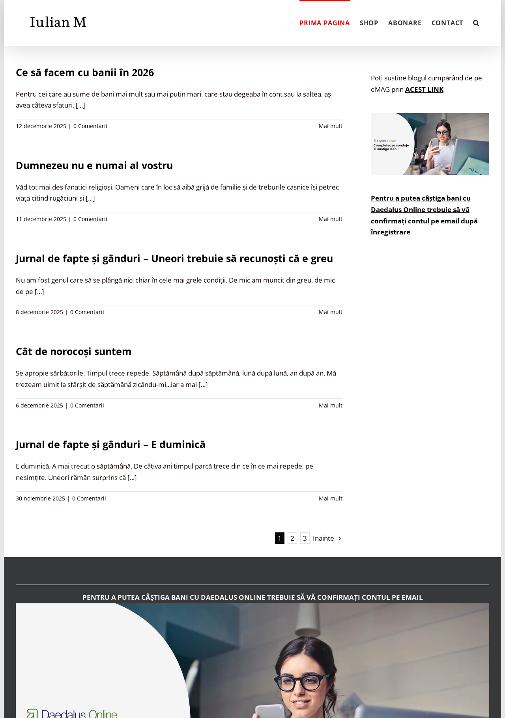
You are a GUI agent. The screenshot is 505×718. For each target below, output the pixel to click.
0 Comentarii (90, 126)
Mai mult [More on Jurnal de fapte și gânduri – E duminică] (330, 498)
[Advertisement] (430, 397)
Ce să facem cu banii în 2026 (85, 72)
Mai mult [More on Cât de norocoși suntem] (330, 405)
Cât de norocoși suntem (74, 351)
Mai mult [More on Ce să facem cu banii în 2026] (330, 126)
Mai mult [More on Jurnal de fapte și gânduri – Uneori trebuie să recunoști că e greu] (330, 312)
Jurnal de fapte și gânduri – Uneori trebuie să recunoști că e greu (174, 258)
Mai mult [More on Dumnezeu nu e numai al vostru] (330, 219)
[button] (476, 22)
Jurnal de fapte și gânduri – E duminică (111, 444)
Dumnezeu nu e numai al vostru (94, 165)
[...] (80, 105)
